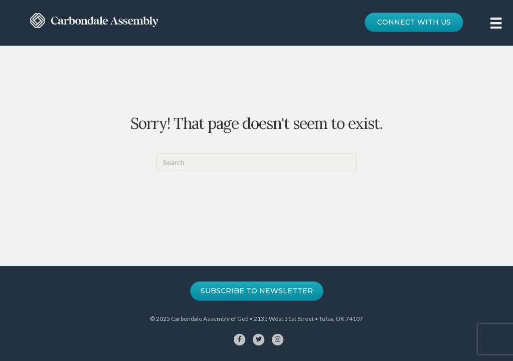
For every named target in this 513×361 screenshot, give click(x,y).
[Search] (256, 161)
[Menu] (495, 23)
